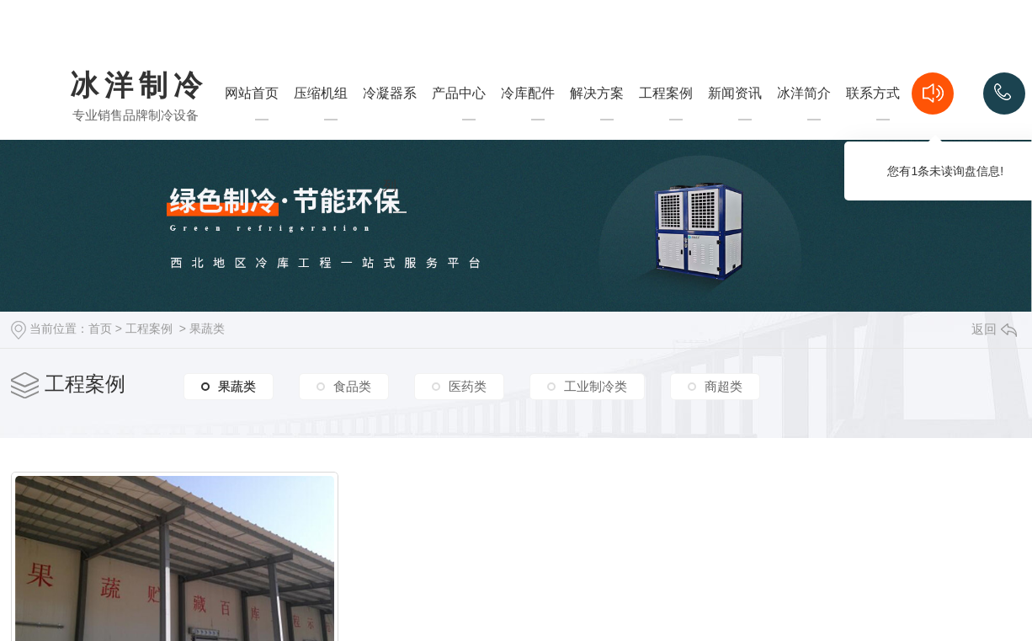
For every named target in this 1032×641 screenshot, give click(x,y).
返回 (994, 329)
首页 (100, 328)
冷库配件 (527, 126)
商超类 (723, 386)
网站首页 (251, 126)
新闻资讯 (735, 126)
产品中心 (458, 126)
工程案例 (666, 126)
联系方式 (873, 126)
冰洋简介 (804, 126)
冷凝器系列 (389, 172)
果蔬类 (207, 328)
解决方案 (597, 126)
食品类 (352, 386)
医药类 (468, 386)
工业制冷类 (595, 386)
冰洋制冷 (139, 86)
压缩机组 (320, 126)
